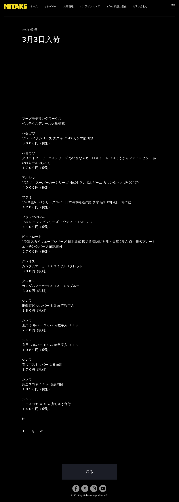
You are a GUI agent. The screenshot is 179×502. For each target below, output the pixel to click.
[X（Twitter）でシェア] (32, 431)
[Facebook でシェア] (23, 431)
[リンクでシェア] (41, 431)
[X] (84, 488)
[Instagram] (93, 488)
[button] (172, 6)
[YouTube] (102, 488)
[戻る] (89, 472)
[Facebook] (75, 488)
